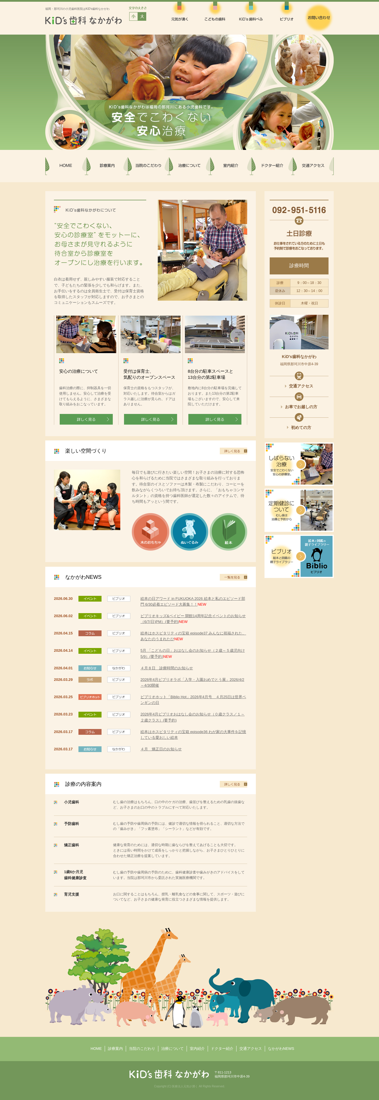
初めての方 (301, 427)
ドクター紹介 (222, 1048)
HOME (96, 1048)
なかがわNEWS (281, 1048)
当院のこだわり (142, 1048)
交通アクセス (301, 386)
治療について (172, 1048)
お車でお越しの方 (301, 406)
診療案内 (115, 1048)
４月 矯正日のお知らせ (161, 749)
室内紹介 (197, 1048)
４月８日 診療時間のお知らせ (166, 668)
